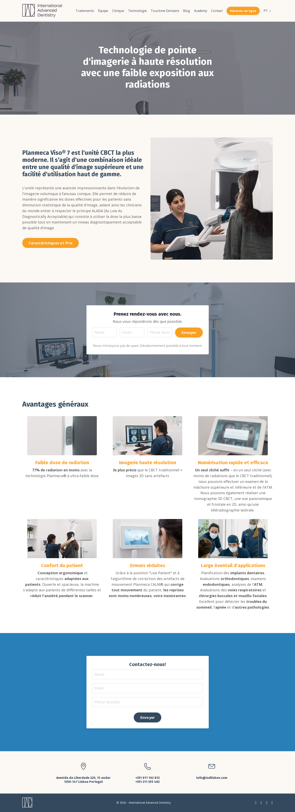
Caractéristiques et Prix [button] (50, 243)
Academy (200, 11)
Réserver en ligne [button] (243, 11)
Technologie (137, 11)
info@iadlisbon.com (211, 778)
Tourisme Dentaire (165, 11)
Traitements (85, 11)
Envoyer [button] (188, 332)
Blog (186, 11)
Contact (217, 11)
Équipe (103, 11)
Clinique (118, 11)
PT (267, 11)
